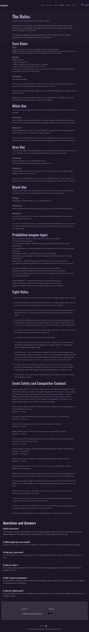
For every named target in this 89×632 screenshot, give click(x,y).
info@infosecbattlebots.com (32, 614)
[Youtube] (41, 626)
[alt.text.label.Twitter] (46, 626)
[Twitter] (52, 613)
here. (78, 544)
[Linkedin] (43, 626)
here (30, 593)
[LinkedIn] (49, 613)
